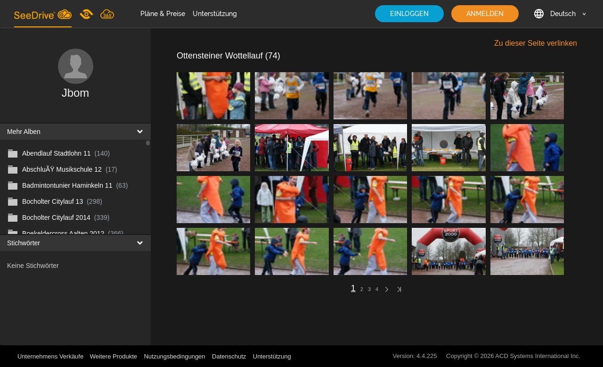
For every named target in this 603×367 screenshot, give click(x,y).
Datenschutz (229, 356)
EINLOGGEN (409, 13)
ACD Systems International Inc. (537, 355)
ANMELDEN (485, 13)
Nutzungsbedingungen (174, 356)
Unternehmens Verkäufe (51, 356)
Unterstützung (215, 13)
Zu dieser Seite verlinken (535, 43)
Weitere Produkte (113, 356)
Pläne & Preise (162, 13)
